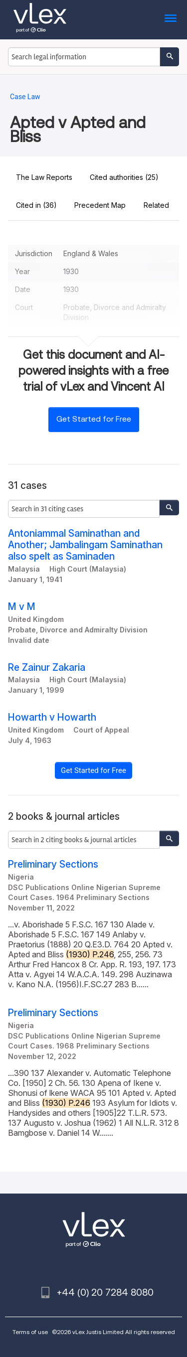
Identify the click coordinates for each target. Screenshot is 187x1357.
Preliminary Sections (53, 864)
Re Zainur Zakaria (46, 667)
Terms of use (30, 1332)
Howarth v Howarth (52, 717)
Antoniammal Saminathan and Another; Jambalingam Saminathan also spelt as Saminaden (85, 545)
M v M (21, 606)
